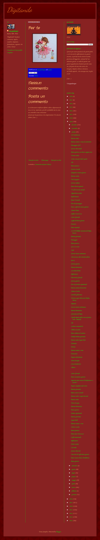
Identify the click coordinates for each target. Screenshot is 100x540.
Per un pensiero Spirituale (79, 284)
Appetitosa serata (76, 193)
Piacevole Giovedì (76, 278)
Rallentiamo (75, 197)
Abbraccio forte (75, 330)
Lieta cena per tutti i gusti (79, 159)
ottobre (73, 132)
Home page (44, 160)
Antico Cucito (75, 291)
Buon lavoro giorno (77, 186)
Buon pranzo (75, 166)
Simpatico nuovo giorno (78, 173)
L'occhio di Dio (75, 271)
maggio (73, 480)
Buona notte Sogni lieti (78, 340)
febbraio (74, 491)
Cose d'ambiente (76, 364)
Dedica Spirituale (76, 413)
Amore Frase (75, 210)
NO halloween (75, 135)
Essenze (73, 224)
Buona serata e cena (77, 350)
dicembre (74, 125)
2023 (71, 107)
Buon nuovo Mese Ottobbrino (80, 458)
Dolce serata (75, 444)
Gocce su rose (75, 247)
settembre (74, 466)
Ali (72, 162)
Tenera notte (75, 156)
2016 (71, 506)
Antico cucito (75, 427)
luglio (73, 473)
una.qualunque (13, 31)
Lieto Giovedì (75, 217)
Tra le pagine (75, 180)
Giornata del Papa (76, 314)
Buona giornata (76, 236)
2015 (71, 510)
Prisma (73, 347)
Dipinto (73, 304)
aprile (73, 484)
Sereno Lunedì (75, 169)
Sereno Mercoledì (76, 149)
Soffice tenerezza (76, 214)
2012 (71, 521)
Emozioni (74, 354)
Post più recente (33, 160)
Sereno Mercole (75, 451)
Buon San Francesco (77, 434)
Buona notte (75, 138)
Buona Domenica (76, 267)
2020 (71, 118)
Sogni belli (74, 420)
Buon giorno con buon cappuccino (81, 152)
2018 (71, 499)
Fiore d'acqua (75, 361)
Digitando (19, 9)
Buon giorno (75, 410)
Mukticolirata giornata (78, 337)
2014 (71, 513)
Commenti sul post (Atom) (43, 164)
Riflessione (74, 274)
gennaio (74, 495)
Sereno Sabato (75, 183)
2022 (71, 111)
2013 (71, 517)
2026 (71, 96)
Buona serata (75, 176)
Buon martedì (75, 227)
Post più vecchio (56, 160)
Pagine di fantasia (76, 357)
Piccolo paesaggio (76, 204)
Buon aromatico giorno (78, 377)
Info (72, 250)
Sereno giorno (75, 264)
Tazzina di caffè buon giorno (80, 454)
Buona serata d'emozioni (78, 288)
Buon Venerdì (75, 200)
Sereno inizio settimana (78, 254)
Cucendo (73, 448)
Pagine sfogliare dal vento (79, 386)
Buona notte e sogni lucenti (79, 396)
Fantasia (73, 343)
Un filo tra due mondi (77, 190)
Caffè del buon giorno (77, 221)
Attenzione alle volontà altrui (80, 257)
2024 (71, 104)
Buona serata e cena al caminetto (81, 142)
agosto (73, 469)
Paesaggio (74, 240)
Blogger (58, 532)
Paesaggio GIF (75, 145)
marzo (73, 487)
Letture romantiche (77, 326)
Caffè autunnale (76, 437)
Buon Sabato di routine (78, 333)
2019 (71, 122)
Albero (73, 367)
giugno (73, 477)
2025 (71, 100)
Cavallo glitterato (76, 295)
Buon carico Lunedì (77, 393)
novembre (74, 128)
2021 (71, 114)
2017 (71, 503)
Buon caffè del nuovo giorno (79, 207)
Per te (36, 76)
